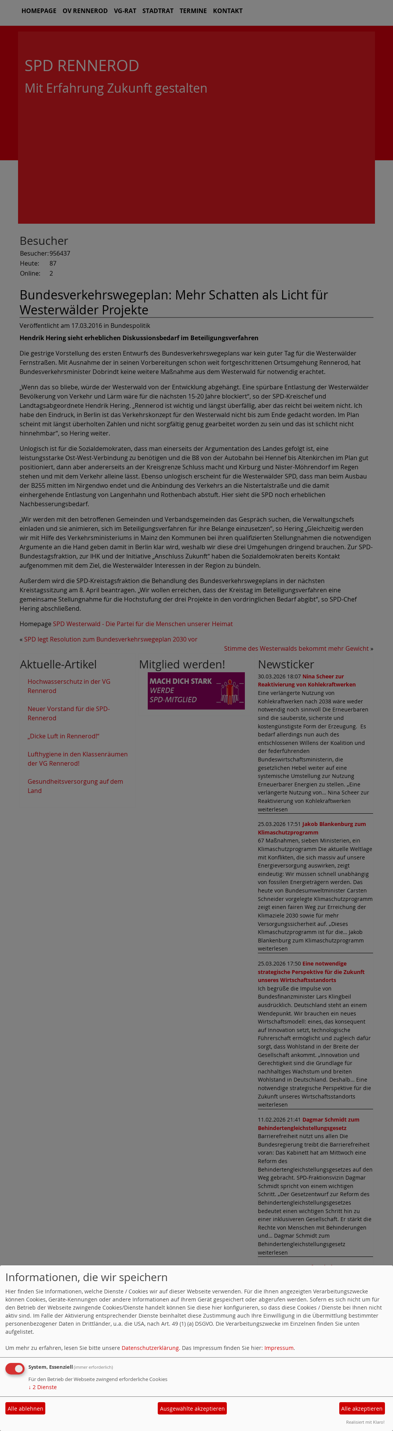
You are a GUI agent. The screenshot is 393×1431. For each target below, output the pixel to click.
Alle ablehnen (25, 1408)
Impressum (279, 1347)
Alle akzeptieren (362, 1408)
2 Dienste (42, 1387)
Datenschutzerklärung (150, 1347)
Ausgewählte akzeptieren (192, 1408)
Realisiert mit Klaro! (365, 1422)
